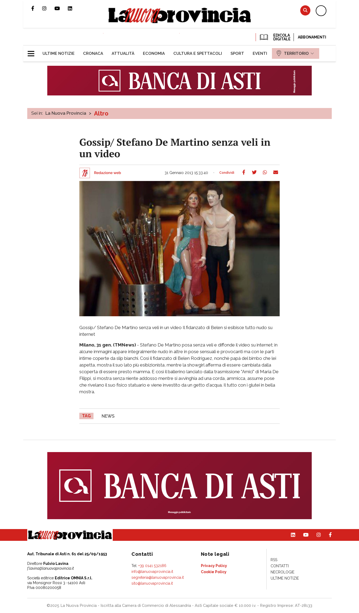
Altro (101, 113)
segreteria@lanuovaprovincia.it (157, 577)
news (108, 416)
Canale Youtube (61, 8)
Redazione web (107, 173)
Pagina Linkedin (74, 8)
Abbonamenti (312, 37)
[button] (33, 51)
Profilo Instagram (48, 8)
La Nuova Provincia (65, 113)
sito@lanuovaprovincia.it (152, 583)
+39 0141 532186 (152, 566)
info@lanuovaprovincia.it (152, 571)
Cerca (305, 10)
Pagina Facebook (36, 8)
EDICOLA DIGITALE (275, 37)
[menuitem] (58, 53)
